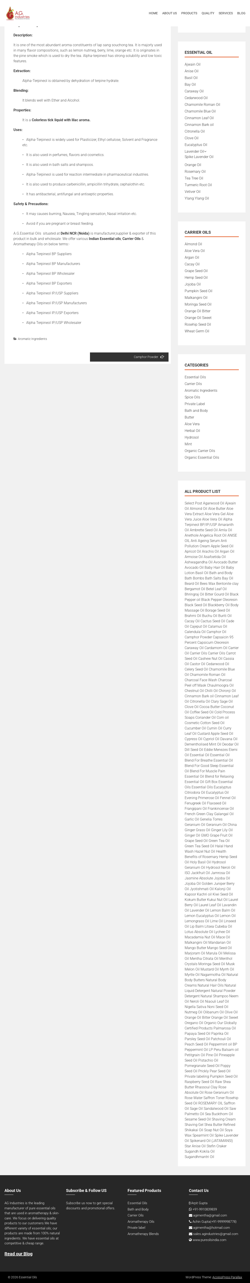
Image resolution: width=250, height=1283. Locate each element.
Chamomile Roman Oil (202, 104)
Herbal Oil (192, 431)
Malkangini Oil (196, 298)
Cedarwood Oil (196, 98)
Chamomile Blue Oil (200, 111)
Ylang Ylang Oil (197, 198)
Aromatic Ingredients (32, 339)
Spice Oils (192, 397)
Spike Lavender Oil (199, 157)
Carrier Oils (193, 384)
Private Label (195, 404)
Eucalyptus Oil (196, 145)
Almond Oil (193, 244)
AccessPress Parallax (227, 1277)
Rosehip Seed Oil (198, 324)
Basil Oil (191, 78)
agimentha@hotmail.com (211, 1228)
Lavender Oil (194, 151)
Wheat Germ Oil (197, 331)
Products (189, 13)
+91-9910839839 (205, 1209)
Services (226, 13)
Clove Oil (192, 138)
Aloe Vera (192, 424)
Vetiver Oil (193, 192)
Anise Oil (192, 71)
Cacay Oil (192, 264)
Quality (208, 13)
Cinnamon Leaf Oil (199, 118)
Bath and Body (196, 410)
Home (153, 13)
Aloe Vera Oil (195, 251)
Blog (241, 13)
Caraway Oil (194, 91)
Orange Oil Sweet (198, 318)
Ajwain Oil (193, 64)
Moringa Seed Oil (198, 304)
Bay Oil (190, 84)
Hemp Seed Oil (196, 277)
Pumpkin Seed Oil (198, 291)
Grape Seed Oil (196, 271)
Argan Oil (192, 257)
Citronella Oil (195, 131)
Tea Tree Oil (194, 178)
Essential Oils (195, 377)
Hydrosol (192, 437)
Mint (188, 444)
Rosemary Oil (195, 171)
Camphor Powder (149, 357)
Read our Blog (18, 1253)
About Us (169, 13)
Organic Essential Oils (202, 457)
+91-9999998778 (223, 1222)
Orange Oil (193, 165)
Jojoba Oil (193, 284)
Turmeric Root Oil (198, 185)
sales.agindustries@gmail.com (215, 1234)
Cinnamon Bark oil (199, 125)
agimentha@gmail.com (210, 1215)
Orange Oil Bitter (197, 311)
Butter (189, 417)
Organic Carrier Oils (200, 451)
